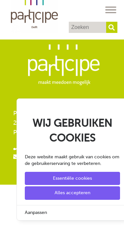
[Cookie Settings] (7, 227)
